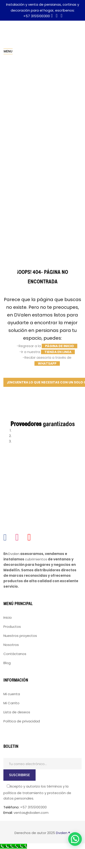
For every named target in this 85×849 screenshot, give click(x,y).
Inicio (7, 617)
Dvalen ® (63, 832)
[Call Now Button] (13, 846)
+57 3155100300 (36, 16)
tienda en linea (57, 352)
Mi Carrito (11, 703)
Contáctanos (14, 653)
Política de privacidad (21, 721)
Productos (12, 626)
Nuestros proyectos (20, 635)
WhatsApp (47, 363)
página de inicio (59, 346)
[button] (75, 839)
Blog (7, 662)
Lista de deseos (16, 712)
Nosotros (11, 644)
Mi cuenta (11, 694)
